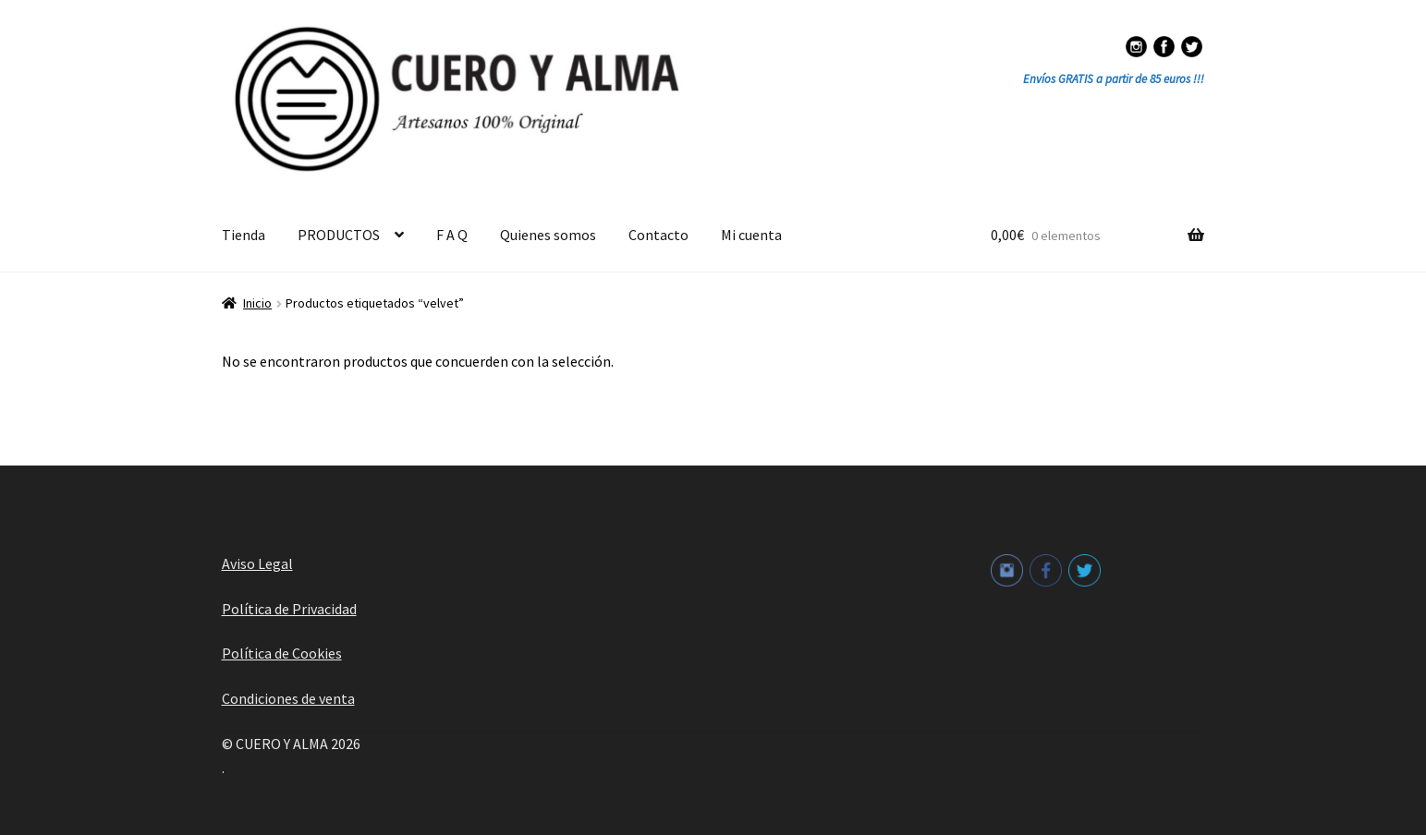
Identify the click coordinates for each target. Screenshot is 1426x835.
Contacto (658, 234)
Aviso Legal (257, 563)
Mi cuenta (751, 234)
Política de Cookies (282, 653)
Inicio (257, 303)
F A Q (452, 234)
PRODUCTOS (339, 234)
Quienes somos (548, 234)
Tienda (243, 234)
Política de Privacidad (289, 608)
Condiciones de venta (288, 698)
